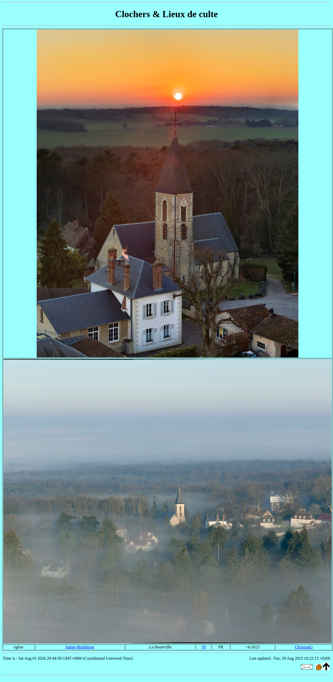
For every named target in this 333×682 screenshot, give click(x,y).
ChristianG (304, 647)
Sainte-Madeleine (79, 647)
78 (203, 647)
